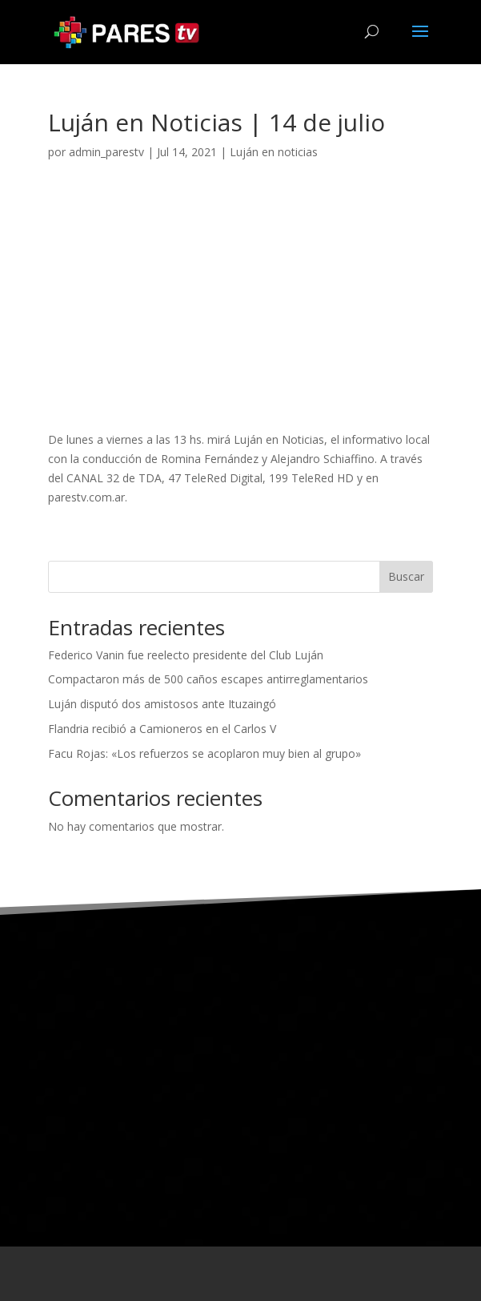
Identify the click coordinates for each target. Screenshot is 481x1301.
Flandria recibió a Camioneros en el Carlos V (162, 728)
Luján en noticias (274, 151)
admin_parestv (106, 151)
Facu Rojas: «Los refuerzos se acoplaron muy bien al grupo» (204, 753)
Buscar (406, 576)
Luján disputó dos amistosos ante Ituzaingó (162, 703)
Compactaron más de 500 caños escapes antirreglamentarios (208, 679)
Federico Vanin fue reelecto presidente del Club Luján (185, 655)
